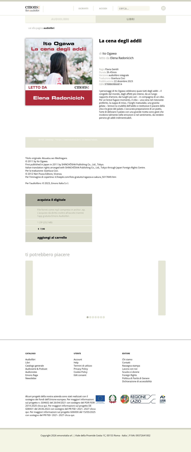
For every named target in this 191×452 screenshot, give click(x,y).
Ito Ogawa (109, 53)
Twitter (55, 8)
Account (78, 359)
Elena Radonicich (122, 58)
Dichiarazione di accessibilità (137, 381)
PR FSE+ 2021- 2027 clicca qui (58, 415)
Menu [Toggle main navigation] (163, 8)
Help (76, 362)
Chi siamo (127, 359)
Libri (131, 19)
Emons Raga (31, 375)
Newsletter (30, 378)
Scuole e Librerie (130, 371)
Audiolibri (60, 19)
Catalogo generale (34, 365)
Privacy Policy (81, 368)
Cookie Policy (80, 371)
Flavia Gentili (111, 69)
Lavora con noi (129, 368)
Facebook (48, 8)
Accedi (103, 8)
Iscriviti (83, 8)
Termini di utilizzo (83, 365)
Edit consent (80, 375)
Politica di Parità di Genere (135, 378)
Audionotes (31, 371)
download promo (160, 142)
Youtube (68, 8)
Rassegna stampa (131, 365)
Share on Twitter (102, 125)
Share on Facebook (108, 125)
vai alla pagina (41, 28)
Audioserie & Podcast (36, 368)
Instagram (61, 8)
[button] (88, 317)
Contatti (126, 362)
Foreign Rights (129, 375)
